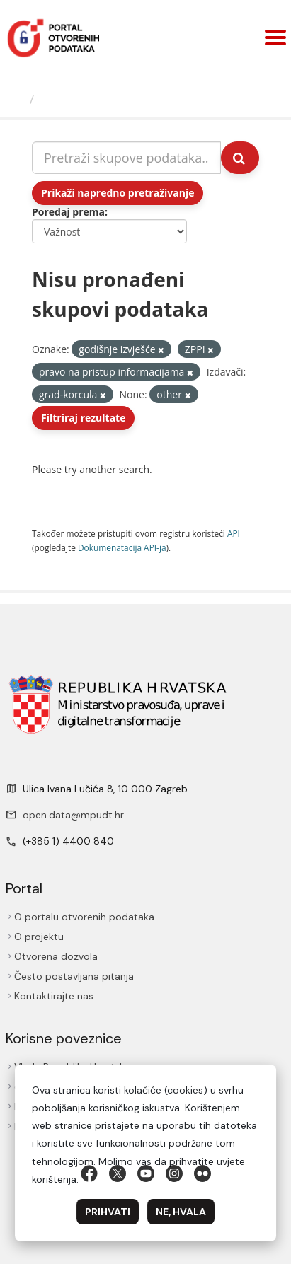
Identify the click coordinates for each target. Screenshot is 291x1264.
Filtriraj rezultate (83, 417)
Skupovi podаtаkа (98, 99)
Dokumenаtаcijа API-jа (122, 547)
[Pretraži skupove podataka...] (126, 157)
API (233, 533)
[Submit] (240, 157)
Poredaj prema (68, 212)
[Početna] (17, 99)
